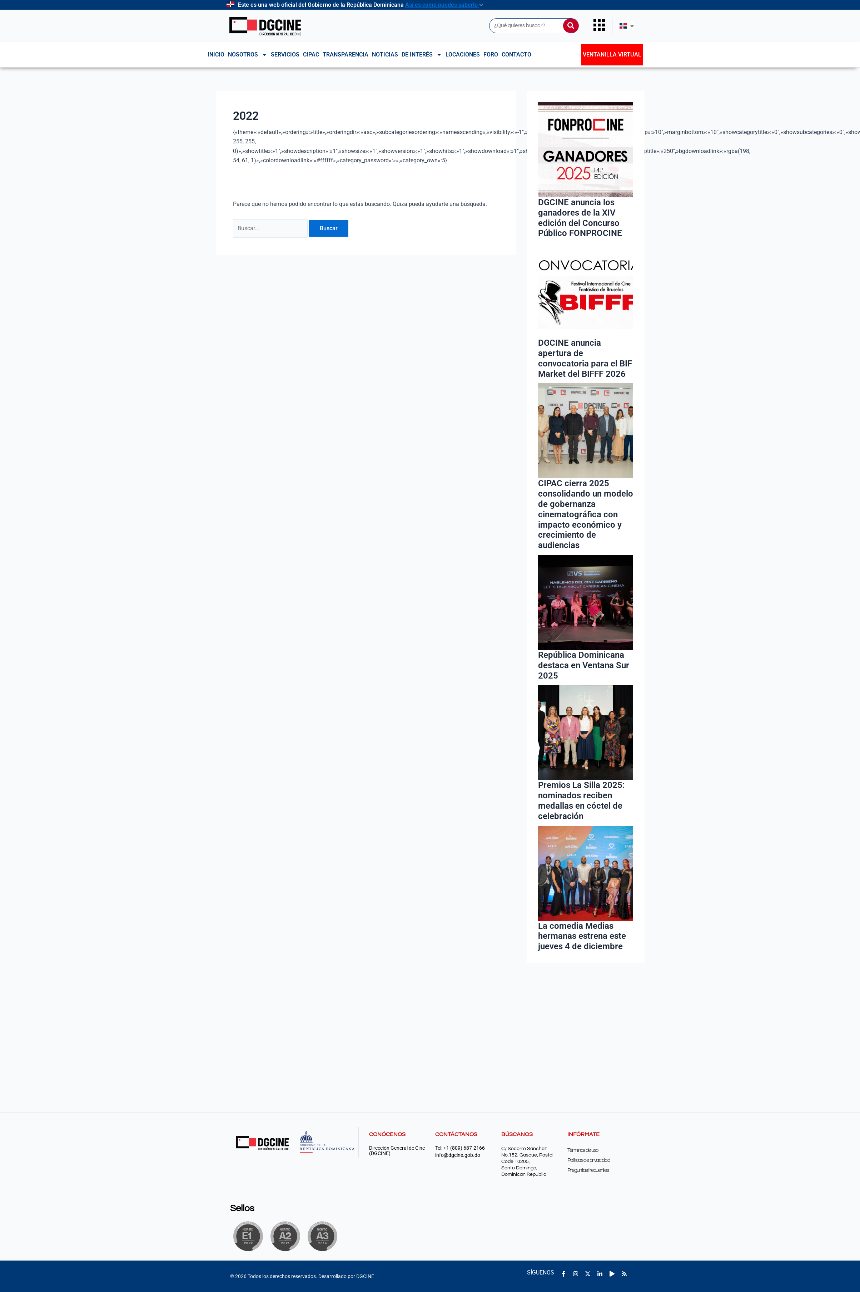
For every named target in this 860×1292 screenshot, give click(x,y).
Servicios (285, 54)
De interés (422, 54)
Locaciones (463, 54)
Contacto (516, 54)
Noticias (385, 54)
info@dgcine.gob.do (457, 1155)
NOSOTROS (247, 54)
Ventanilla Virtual (612, 54)
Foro (490, 54)
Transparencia (345, 54)
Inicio (216, 54)
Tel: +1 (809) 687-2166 (460, 1148)
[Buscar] (571, 26)
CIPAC (311, 54)
